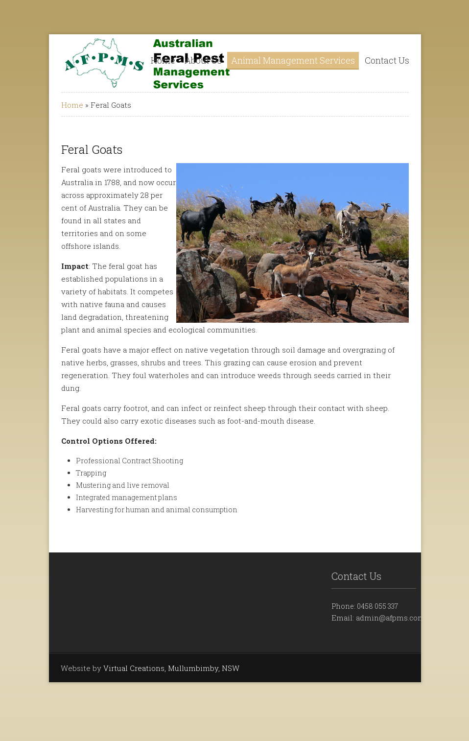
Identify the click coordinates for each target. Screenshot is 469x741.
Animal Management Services (293, 60)
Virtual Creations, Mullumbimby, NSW (171, 668)
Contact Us (387, 60)
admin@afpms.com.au (395, 617)
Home (163, 60)
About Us (203, 60)
